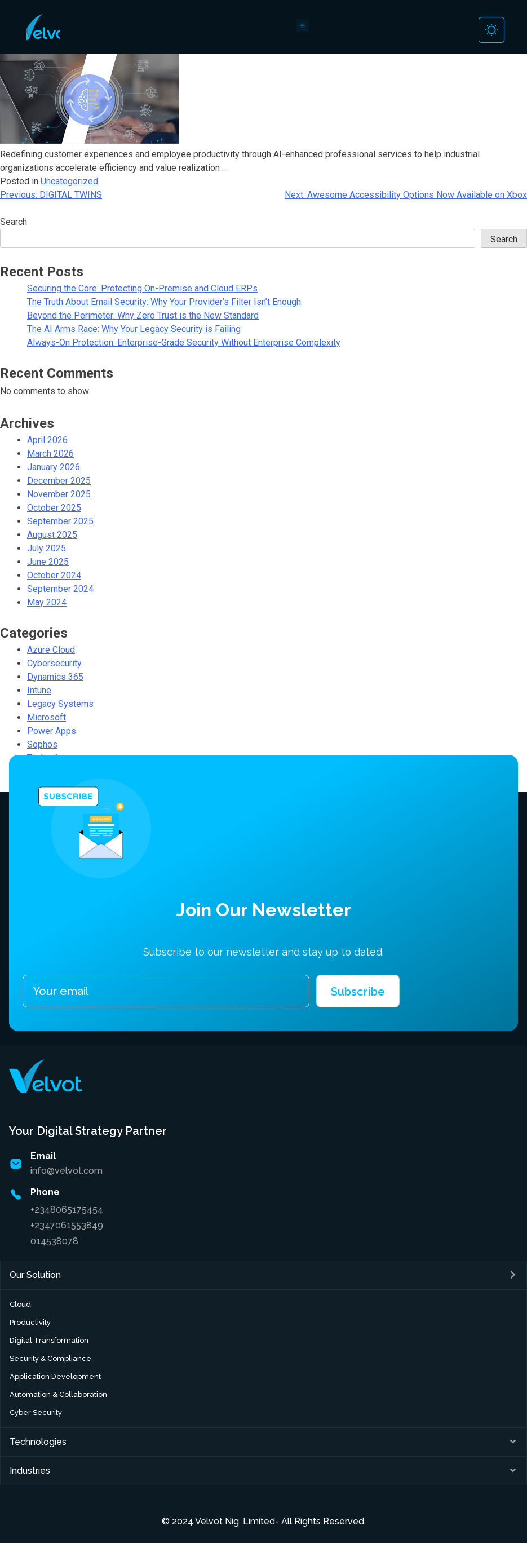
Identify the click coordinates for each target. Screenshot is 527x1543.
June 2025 (48, 561)
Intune (39, 690)
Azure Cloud (51, 649)
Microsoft (46, 717)
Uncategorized (69, 181)
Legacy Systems (60, 703)
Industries (30, 1470)
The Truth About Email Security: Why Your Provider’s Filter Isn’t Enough (164, 302)
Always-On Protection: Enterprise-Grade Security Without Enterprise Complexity (183, 342)
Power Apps (51, 731)
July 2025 (46, 548)
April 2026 (47, 440)
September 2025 (60, 521)
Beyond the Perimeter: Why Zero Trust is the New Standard (143, 315)
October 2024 (54, 575)
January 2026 (53, 467)
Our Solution (35, 1275)
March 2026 (50, 453)
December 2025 (59, 480)
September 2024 (60, 588)
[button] (263, 1275)
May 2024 (47, 602)
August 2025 (52, 534)
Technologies (38, 1441)
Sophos (42, 744)
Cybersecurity (54, 663)
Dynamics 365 (55, 676)
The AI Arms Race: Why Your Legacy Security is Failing (134, 329)
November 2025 (59, 494)
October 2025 (54, 507)
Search (13, 221)
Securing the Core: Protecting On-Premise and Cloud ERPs (142, 288)
